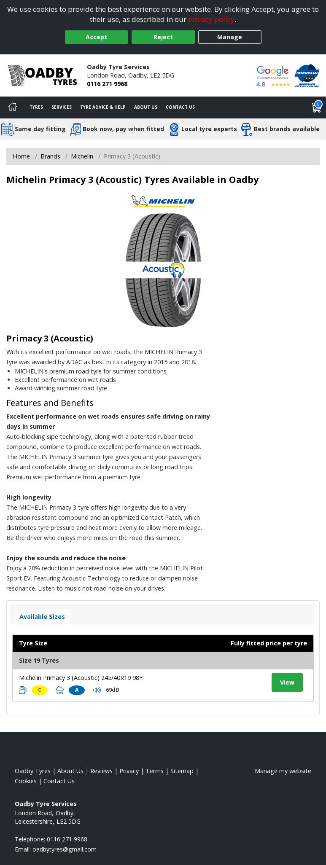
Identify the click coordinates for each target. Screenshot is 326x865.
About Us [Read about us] (70, 771)
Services (61, 107)
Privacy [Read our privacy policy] (129, 771)
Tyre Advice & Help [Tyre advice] (103, 107)
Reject (163, 37)
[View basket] (316, 107)
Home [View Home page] (21, 156)
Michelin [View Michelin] (82, 156)
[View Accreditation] (307, 75)
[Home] (12, 107)
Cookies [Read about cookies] (26, 781)
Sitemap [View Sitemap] (182, 771)
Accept (96, 37)
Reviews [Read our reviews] (101, 771)
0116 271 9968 (107, 84)
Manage (229, 37)
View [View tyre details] (287, 682)
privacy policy (211, 19)
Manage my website (283, 771)
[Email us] (64, 849)
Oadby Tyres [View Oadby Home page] (33, 771)
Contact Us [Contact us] (180, 107)
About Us (145, 107)
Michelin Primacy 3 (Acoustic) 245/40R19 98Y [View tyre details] (81, 678)
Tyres (36, 107)
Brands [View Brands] (50, 156)
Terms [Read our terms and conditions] (154, 771)
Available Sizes (42, 616)
